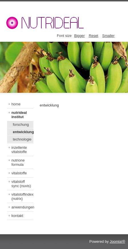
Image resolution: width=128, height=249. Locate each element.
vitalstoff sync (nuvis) (21, 183)
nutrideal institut (19, 114)
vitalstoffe (19, 173)
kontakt (17, 216)
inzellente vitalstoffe (19, 149)
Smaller (108, 36)
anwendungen (22, 207)
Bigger (79, 36)
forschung (21, 124)
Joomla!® (117, 241)
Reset (93, 36)
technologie (22, 139)
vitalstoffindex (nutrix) (22, 196)
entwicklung (23, 132)
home (16, 104)
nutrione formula (18, 162)
